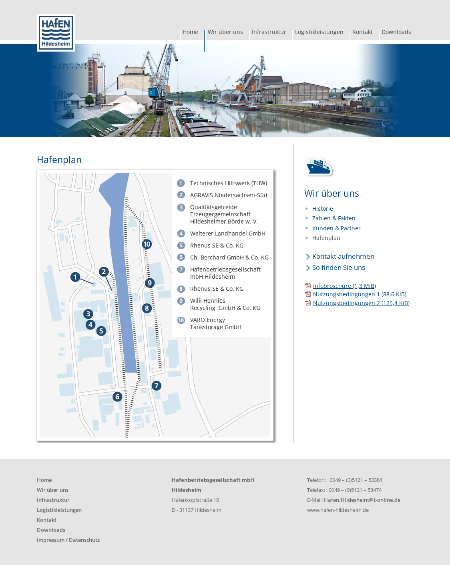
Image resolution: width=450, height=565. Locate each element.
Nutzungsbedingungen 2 (361, 303)
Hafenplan (326, 238)
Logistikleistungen (319, 33)
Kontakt (362, 33)
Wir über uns (225, 33)
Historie (322, 208)
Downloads (396, 33)
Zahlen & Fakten (334, 218)
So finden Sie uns (338, 267)
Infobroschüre (344, 285)
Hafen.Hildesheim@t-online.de (362, 500)
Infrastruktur (269, 33)
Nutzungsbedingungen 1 (359, 294)
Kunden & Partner (336, 228)
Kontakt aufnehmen (343, 256)
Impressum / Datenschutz (68, 540)
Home (190, 33)
